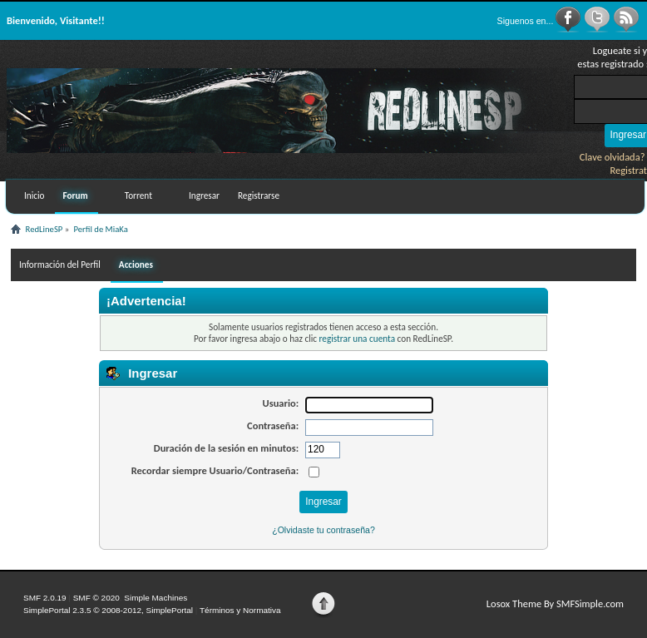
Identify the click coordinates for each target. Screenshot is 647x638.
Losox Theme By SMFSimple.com (555, 603)
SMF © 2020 (96, 597)
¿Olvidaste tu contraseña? (323, 530)
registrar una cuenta (357, 338)
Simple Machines (155, 597)
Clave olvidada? (612, 157)
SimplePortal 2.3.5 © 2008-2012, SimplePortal (108, 610)
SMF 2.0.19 (45, 597)
